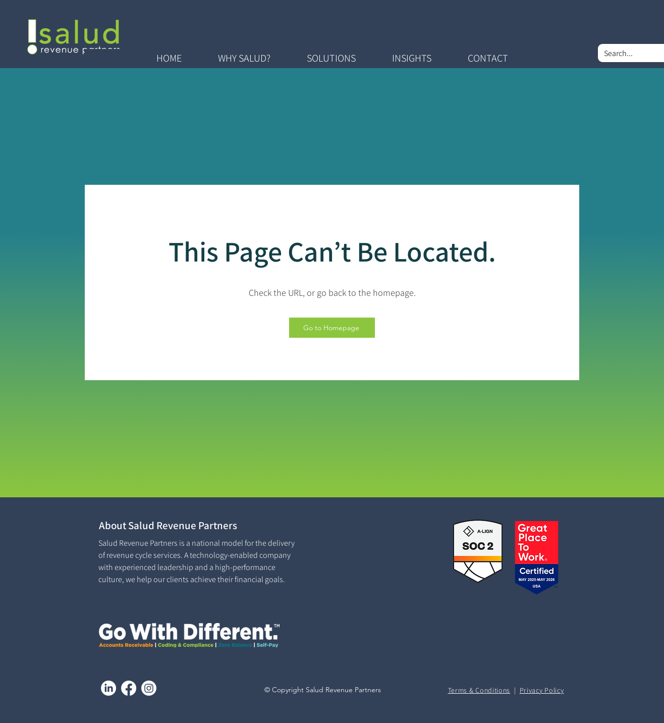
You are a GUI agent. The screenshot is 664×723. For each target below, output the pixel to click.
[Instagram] (148, 688)
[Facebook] (128, 688)
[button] (244, 58)
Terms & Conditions (479, 690)
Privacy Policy (542, 690)
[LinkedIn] (108, 688)
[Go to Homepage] (332, 328)
